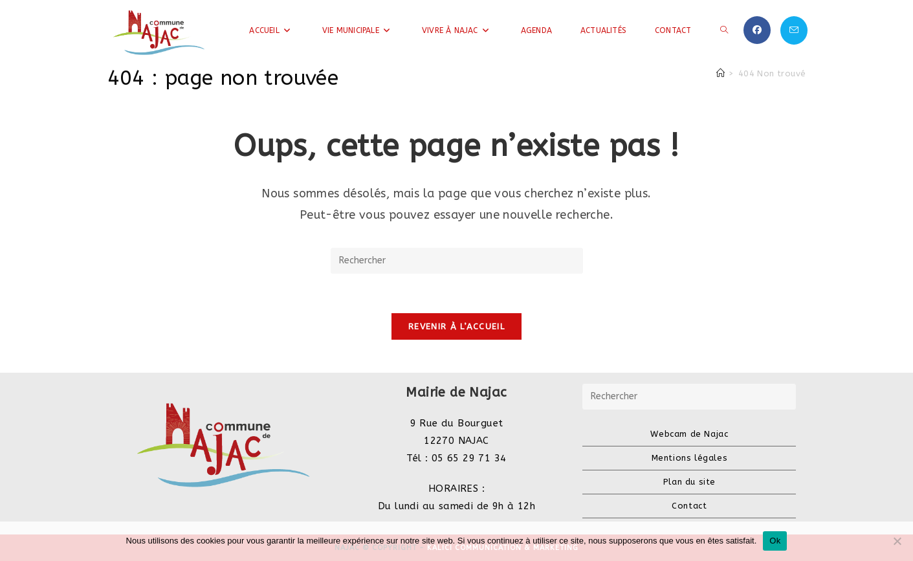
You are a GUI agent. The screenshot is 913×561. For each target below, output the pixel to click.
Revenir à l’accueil (456, 326)
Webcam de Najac (689, 434)
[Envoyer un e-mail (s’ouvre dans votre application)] (794, 30)
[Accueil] (720, 73)
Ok (774, 540)
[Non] (896, 540)
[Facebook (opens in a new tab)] (757, 30)
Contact (689, 506)
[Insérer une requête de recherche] (457, 261)
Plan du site (689, 482)
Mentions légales (690, 458)
